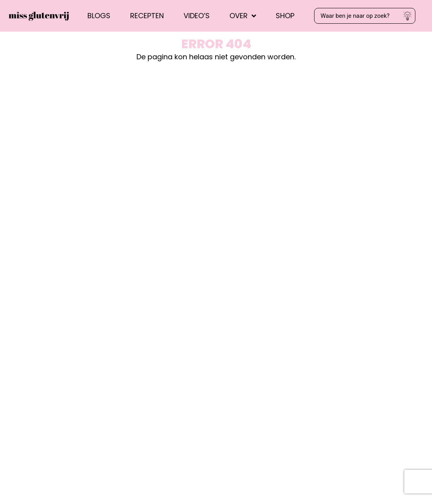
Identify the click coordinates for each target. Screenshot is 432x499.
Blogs (98, 15)
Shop (285, 15)
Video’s (197, 15)
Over (242, 15)
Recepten (147, 15)
